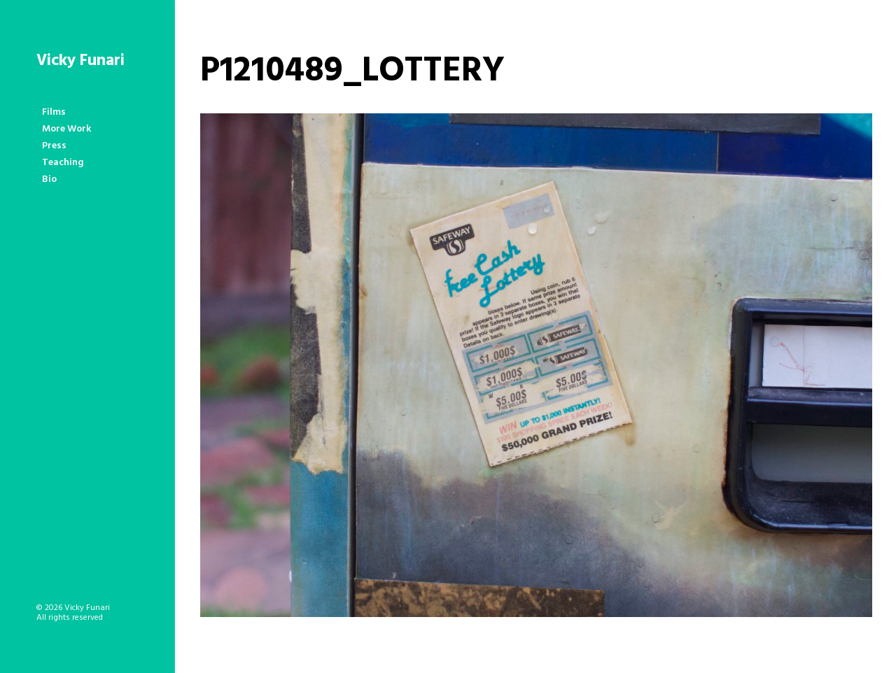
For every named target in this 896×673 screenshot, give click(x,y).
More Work (66, 129)
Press (54, 146)
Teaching (63, 163)
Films (54, 112)
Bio (49, 179)
